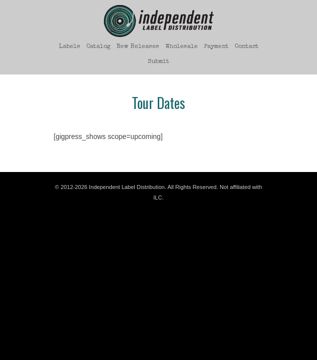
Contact (247, 47)
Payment (216, 47)
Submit (158, 61)
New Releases (137, 47)
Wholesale (181, 47)
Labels (69, 47)
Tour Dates (158, 102)
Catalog (98, 47)
